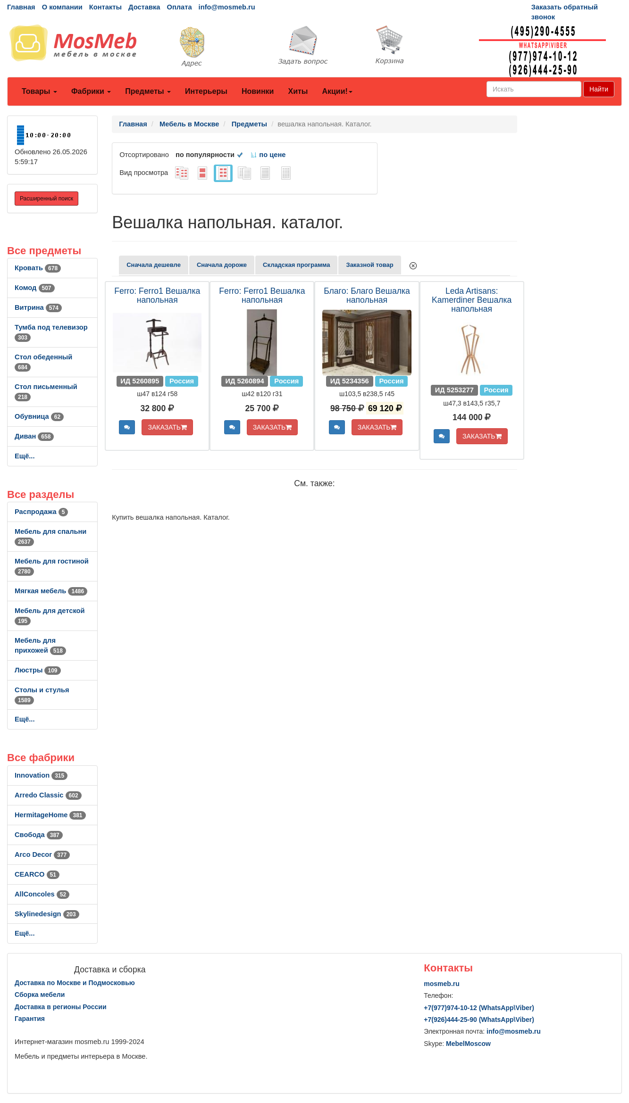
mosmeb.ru (441, 983)
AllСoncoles (42, 894)
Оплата (179, 7)
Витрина (38, 307)
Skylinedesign (47, 914)
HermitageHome (50, 815)
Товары (39, 91)
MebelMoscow (468, 1043)
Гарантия (30, 1018)
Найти (598, 89)
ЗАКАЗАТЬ (167, 427)
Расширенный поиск (46, 198)
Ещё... (25, 456)
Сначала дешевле (153, 264)
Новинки (258, 91)
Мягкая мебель (51, 591)
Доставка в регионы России (61, 1007)
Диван (34, 436)
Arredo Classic (48, 795)
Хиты (298, 91)
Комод (35, 287)
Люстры (38, 670)
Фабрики (91, 91)
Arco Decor (42, 854)
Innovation (41, 775)
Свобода (39, 834)
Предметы (148, 91)
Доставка (144, 7)
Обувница (39, 416)
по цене (267, 154)
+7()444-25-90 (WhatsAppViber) (479, 1019)
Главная (21, 7)
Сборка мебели (40, 994)
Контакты (105, 7)
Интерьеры (206, 91)
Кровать (38, 268)
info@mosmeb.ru (227, 7)
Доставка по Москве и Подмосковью (75, 983)
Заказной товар (369, 264)
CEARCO (37, 874)
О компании (62, 7)
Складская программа (296, 264)
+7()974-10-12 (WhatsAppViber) (479, 1008)
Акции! (337, 91)
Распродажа (41, 511)
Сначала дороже (222, 264)
